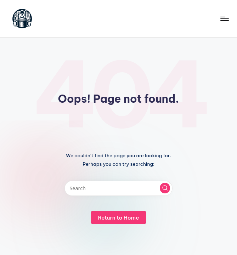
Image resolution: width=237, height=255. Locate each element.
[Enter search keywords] (118, 188)
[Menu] (224, 19)
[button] (165, 188)
